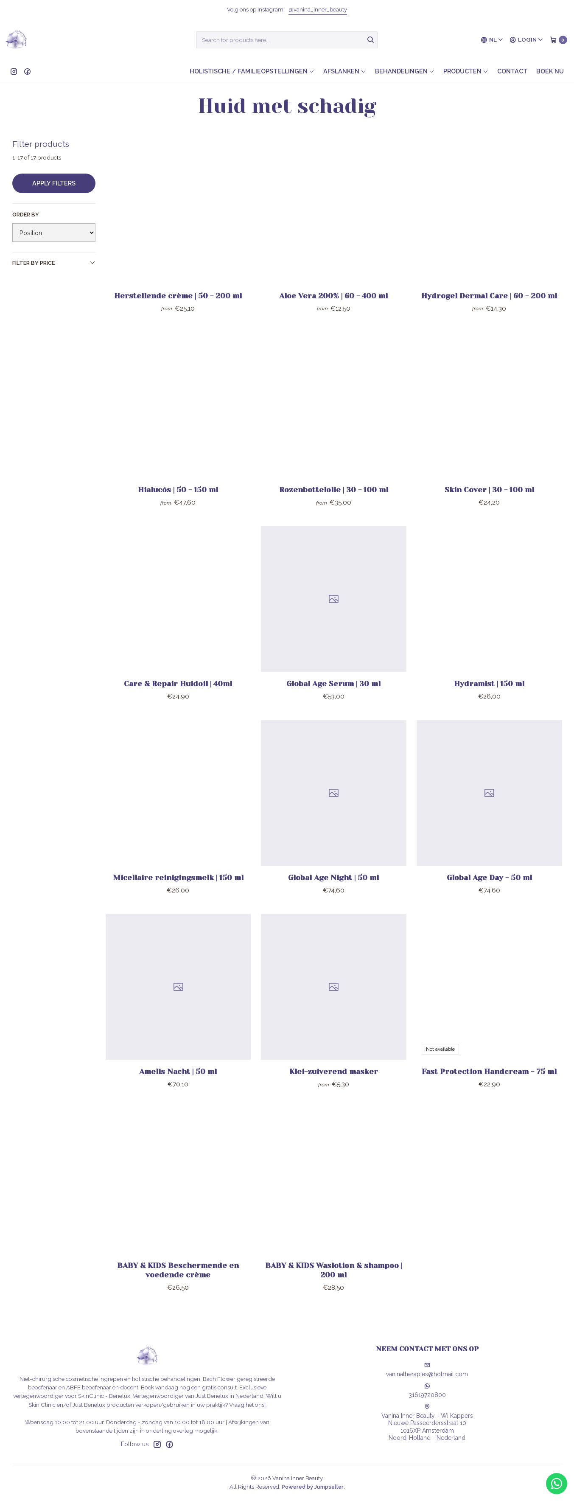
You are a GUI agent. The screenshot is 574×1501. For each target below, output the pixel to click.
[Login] (526, 40)
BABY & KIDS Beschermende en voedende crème (178, 1291)
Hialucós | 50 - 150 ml (178, 511)
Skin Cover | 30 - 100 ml (489, 511)
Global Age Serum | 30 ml (333, 705)
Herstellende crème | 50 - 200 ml (178, 296)
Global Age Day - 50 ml (489, 899)
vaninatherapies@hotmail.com (427, 1370)
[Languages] (492, 40)
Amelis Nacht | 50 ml (178, 1093)
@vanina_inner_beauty (317, 9)
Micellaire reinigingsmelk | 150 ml (178, 899)
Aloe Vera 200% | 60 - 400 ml (333, 296)
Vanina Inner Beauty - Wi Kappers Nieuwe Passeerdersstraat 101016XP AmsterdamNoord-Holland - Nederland (427, 1423)
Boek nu (550, 71)
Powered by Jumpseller (313, 1487)
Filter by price (53, 262)
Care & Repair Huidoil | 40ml (178, 705)
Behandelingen (404, 71)
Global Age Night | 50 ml (333, 899)
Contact (512, 71)
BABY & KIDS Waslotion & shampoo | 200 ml (333, 1291)
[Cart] (558, 40)
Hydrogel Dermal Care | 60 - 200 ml (489, 296)
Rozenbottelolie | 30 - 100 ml (333, 511)
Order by (25, 214)
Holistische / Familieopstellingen (252, 71)
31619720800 (427, 1390)
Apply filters (54, 183)
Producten (465, 71)
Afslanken (344, 71)
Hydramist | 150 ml (489, 705)
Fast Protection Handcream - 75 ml (489, 1093)
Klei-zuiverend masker (333, 1093)
